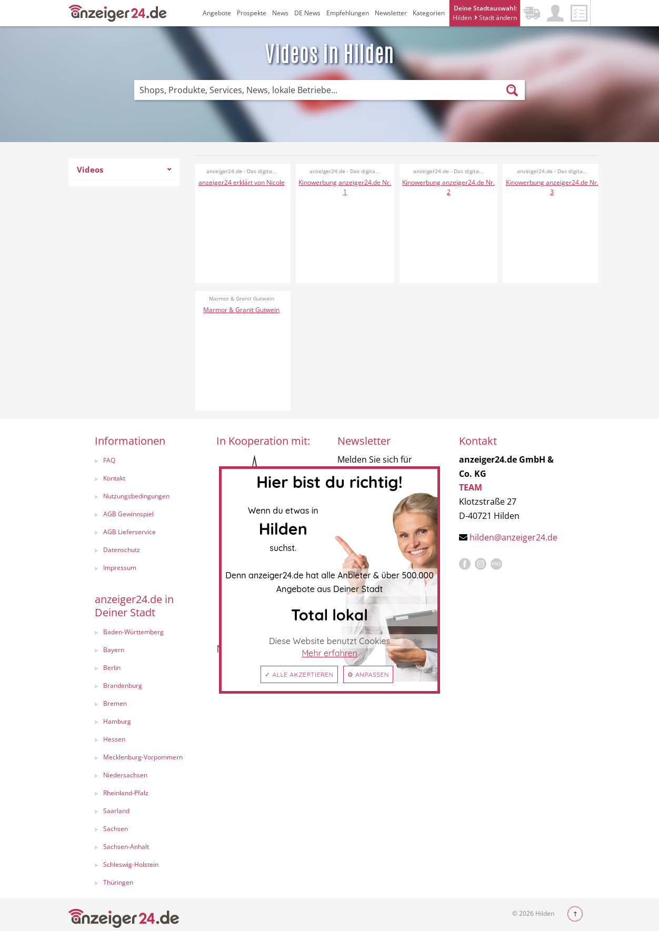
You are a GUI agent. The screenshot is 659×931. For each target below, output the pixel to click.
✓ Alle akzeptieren (299, 674)
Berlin (112, 667)
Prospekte (251, 12)
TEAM (470, 487)
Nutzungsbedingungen (136, 496)
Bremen (115, 703)
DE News (307, 12)
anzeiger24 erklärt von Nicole (241, 182)
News (280, 12)
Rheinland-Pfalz (125, 792)
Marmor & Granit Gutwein (241, 309)
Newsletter (391, 12)
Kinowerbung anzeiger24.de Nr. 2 (448, 187)
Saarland (116, 810)
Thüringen (118, 882)
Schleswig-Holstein (130, 864)
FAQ (109, 460)
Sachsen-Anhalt (126, 846)
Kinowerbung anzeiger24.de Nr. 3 (552, 187)
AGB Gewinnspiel (128, 513)
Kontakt (114, 478)
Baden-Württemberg (133, 631)
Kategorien (429, 12)
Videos (124, 169)
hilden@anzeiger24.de (513, 537)
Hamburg (117, 721)
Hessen (114, 739)
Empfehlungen (347, 12)
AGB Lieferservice (129, 531)
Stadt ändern (495, 17)
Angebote (217, 12)
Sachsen (115, 828)
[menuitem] (123, 172)
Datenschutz (121, 549)
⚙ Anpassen (368, 674)
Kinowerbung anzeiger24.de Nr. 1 (344, 187)
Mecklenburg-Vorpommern (143, 757)
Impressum (119, 567)
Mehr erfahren (329, 653)
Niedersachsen (125, 774)
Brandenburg (122, 685)
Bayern (113, 649)
